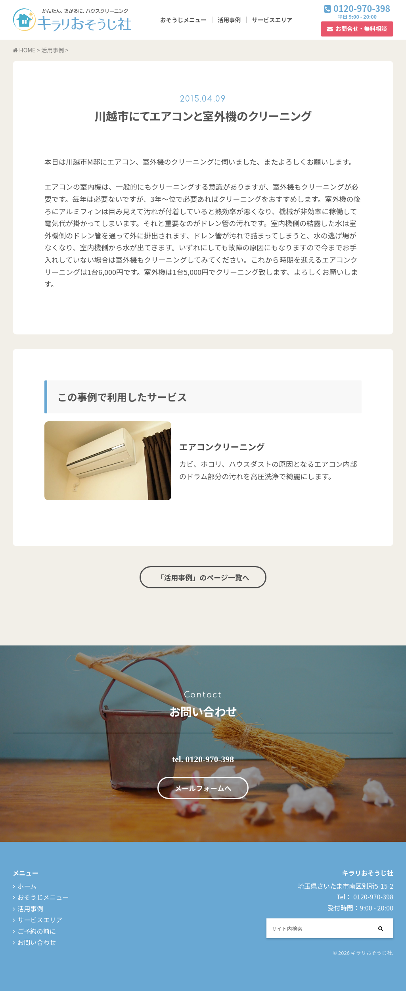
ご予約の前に (36, 931)
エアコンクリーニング (222, 446)
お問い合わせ (36, 942)
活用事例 (229, 19)
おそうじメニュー (183, 19)
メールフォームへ (202, 788)
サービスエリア (272, 19)
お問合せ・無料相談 (361, 28)
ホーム (26, 886)
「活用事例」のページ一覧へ (203, 577)
